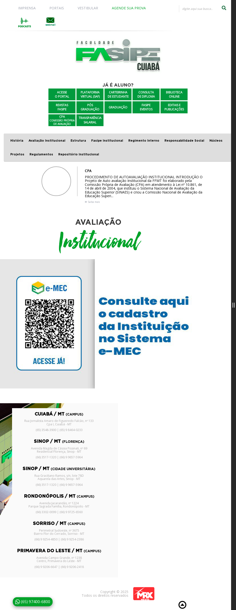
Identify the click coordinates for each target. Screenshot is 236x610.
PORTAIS (56, 8)
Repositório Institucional (78, 154)
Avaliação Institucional (47, 140)
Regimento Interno (143, 140)
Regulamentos (41, 154)
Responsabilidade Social (184, 140)
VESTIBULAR (88, 8)
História (16, 140)
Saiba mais (92, 202)
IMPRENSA (27, 8)
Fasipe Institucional (107, 140)
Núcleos (215, 140)
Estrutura (78, 140)
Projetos (17, 154)
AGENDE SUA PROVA (129, 8)
